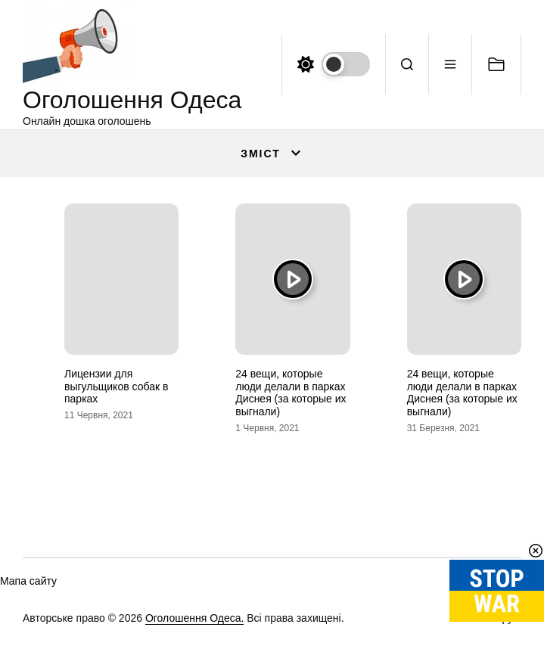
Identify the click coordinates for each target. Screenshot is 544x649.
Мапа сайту (28, 581)
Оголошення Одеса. (194, 618)
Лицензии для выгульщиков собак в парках (116, 386)
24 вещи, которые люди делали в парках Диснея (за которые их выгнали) (290, 393)
